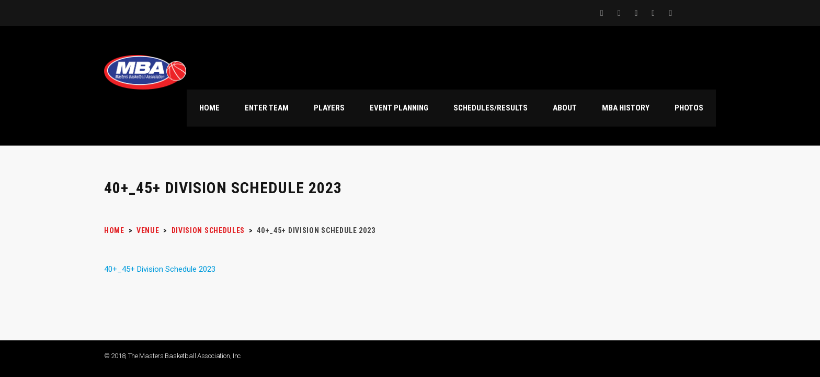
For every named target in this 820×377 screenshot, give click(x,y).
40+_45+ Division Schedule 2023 (159, 269)
